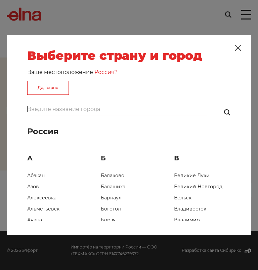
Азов (33, 187)
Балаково (112, 175)
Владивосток (190, 209)
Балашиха (113, 187)
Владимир (187, 220)
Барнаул (111, 198)
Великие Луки (192, 175)
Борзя (108, 220)
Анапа (34, 220)
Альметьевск (43, 209)
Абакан (36, 175)
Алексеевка (41, 198)
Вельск (182, 198)
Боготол (111, 209)
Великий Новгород (198, 187)
